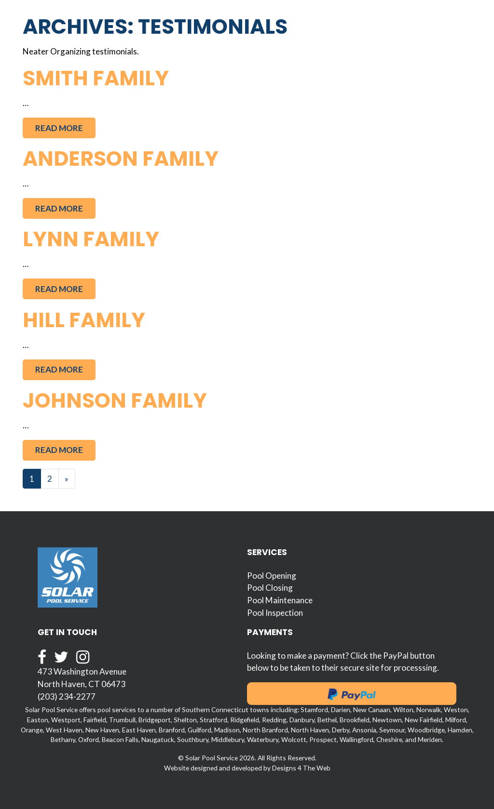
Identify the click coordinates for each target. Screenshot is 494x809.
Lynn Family (91, 239)
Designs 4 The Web (301, 768)
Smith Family (96, 78)
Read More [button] (59, 128)
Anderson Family (121, 158)
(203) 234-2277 (67, 696)
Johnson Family (115, 400)
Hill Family (84, 319)
